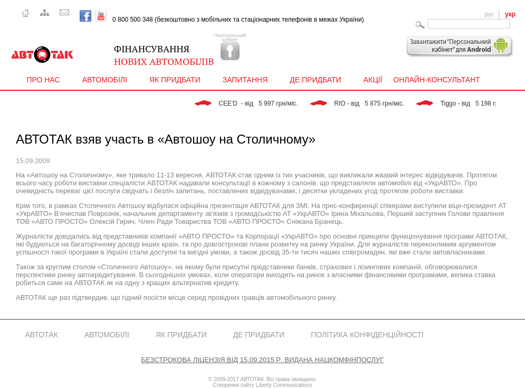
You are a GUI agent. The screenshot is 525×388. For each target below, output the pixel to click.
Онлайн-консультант (436, 79)
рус (489, 14)
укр (510, 14)
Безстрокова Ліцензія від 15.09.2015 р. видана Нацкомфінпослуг (262, 359)
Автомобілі (107, 79)
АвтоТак (41, 334)
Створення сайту (233, 385)
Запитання (248, 79)
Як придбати (177, 79)
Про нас (46, 79)
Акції (373, 79)
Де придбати (318, 79)
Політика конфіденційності (367, 334)
